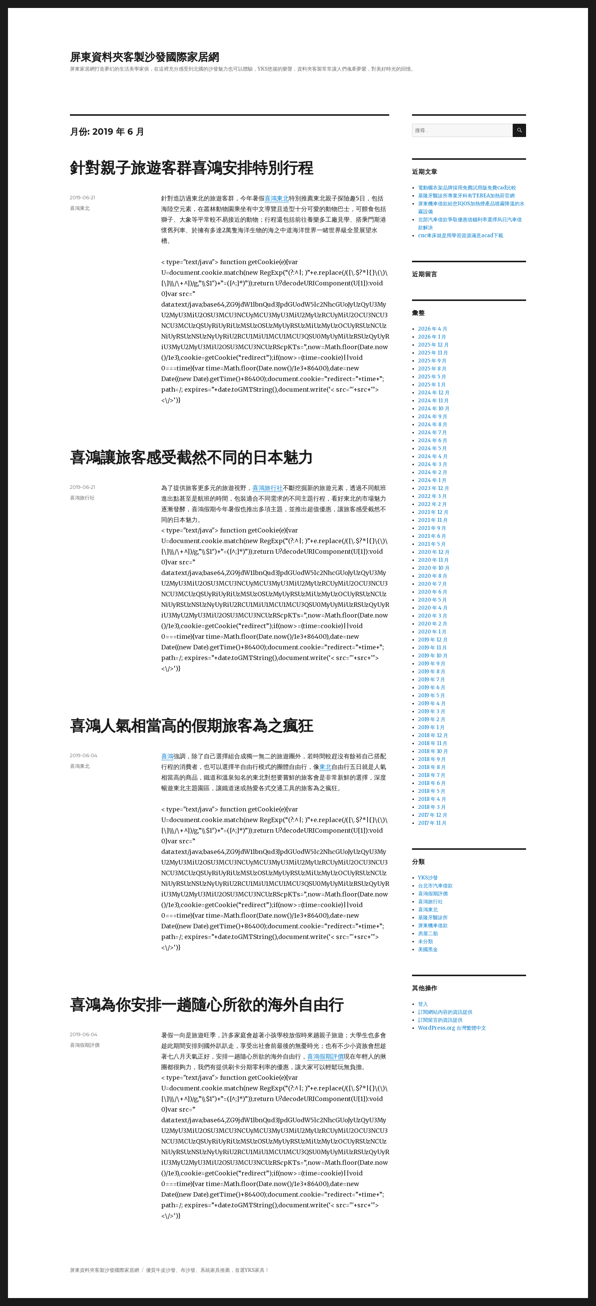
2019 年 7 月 (431, 679)
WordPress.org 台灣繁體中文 (452, 1028)
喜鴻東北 (277, 198)
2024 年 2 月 (432, 472)
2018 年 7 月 (431, 775)
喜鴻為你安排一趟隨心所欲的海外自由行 (207, 1004)
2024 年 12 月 (434, 392)
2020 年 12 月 (434, 552)
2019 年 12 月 (433, 639)
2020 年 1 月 (432, 632)
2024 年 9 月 (432, 416)
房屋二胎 (428, 933)
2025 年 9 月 (432, 361)
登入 (423, 1004)
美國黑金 (428, 949)
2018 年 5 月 (431, 791)
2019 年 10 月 (433, 655)
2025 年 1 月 (432, 384)
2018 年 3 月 (432, 807)
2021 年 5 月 (432, 544)
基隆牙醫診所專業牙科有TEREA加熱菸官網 (466, 195)
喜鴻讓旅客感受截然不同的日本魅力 (191, 457)
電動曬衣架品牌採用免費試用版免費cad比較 (467, 187)
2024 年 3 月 (432, 464)
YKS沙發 (428, 877)
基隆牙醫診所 (433, 917)
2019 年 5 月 (431, 695)
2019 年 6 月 (431, 687)
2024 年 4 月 (433, 456)
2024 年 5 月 (432, 448)
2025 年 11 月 (433, 353)
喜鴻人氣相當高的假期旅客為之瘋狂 (191, 725)
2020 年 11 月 (433, 560)
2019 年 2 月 (431, 719)
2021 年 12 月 (433, 512)
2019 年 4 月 (432, 703)
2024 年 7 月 (432, 432)
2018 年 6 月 (432, 783)
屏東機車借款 (433, 925)
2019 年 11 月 (432, 647)
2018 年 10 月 (433, 751)
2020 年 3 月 (432, 616)
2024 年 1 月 (432, 480)
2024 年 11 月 (433, 400)
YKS (250, 1270)
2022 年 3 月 (432, 496)
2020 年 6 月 (432, 592)
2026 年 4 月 (432, 329)
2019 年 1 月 (431, 727)
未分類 (425, 941)
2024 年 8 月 (432, 424)
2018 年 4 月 (432, 799)
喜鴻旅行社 (267, 488)
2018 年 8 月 (432, 767)
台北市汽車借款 (435, 885)
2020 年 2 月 (432, 624)
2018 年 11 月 (432, 743)
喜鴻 (167, 756)
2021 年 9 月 (432, 528)
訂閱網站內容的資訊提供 (445, 1012)
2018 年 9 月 (432, 759)
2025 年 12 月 (433, 345)
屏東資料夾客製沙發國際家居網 (144, 56)
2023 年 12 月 (433, 488)
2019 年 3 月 (431, 711)
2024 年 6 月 (432, 440)
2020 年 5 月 (432, 600)
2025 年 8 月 (432, 368)
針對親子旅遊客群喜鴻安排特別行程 (191, 167)
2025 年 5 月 (432, 376)
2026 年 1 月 (432, 337)
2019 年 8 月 (431, 671)
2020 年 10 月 (434, 568)
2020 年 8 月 (432, 576)
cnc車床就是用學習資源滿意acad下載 (460, 235)
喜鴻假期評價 (325, 1056)
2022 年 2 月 (432, 504)
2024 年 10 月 (434, 408)
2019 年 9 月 (431, 663)
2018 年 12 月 (433, 735)
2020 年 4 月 (433, 608)
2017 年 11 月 (432, 823)
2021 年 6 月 (432, 536)
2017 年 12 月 (432, 815)
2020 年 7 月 (432, 584)
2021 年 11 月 (433, 520)
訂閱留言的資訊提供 (440, 1020)
